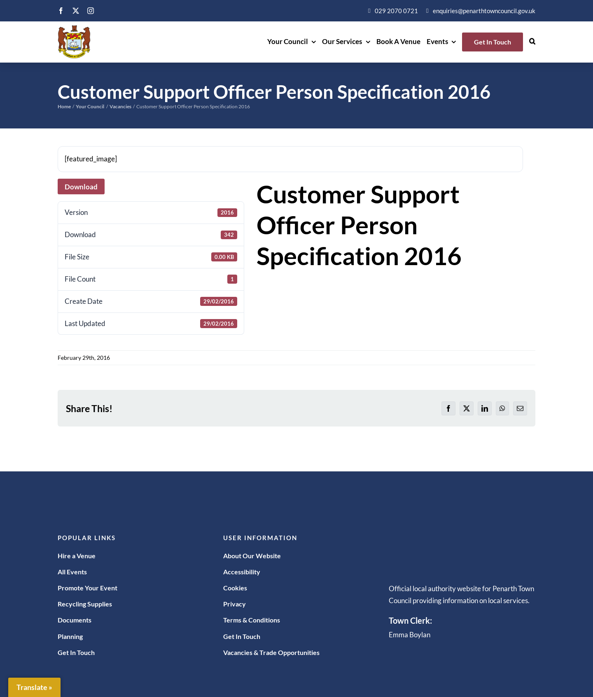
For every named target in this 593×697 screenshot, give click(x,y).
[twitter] (75, 10)
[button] (532, 42)
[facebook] (61, 10)
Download (81, 186)
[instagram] (90, 10)
